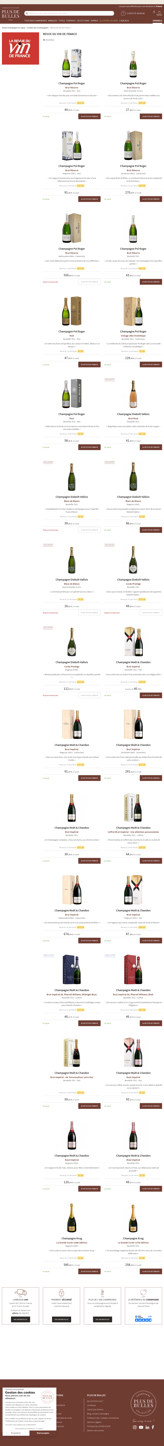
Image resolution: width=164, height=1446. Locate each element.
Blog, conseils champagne (98, 1413)
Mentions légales (94, 1422)
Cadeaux (124, 20)
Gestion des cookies (95, 1430)
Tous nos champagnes (35, 20)
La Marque (91, 1405)
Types (62, 20)
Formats (71, 20)
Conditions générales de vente (59, 1418)
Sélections (83, 20)
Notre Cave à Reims (95, 1409)
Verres (94, 20)
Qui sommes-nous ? (95, 1401)
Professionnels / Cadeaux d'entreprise (103, 1418)
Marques (52, 20)
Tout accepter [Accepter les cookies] (19, 1433)
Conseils (157, 20)
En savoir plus (20, 1319)
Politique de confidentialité (98, 1426)
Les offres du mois (108, 20)
